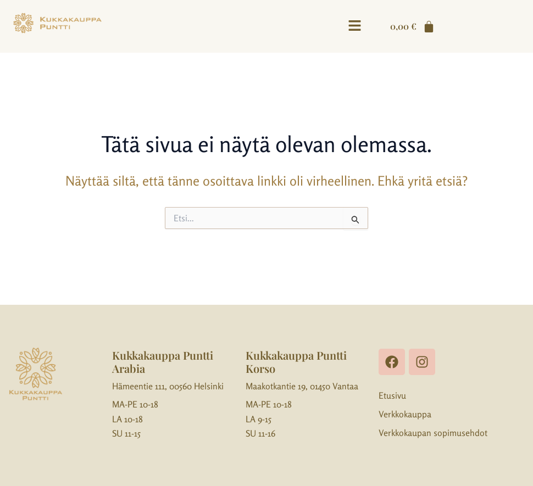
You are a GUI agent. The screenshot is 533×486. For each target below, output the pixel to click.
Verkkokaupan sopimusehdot (433, 432)
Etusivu (392, 395)
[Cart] (412, 26)
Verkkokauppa (405, 414)
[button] (354, 26)
